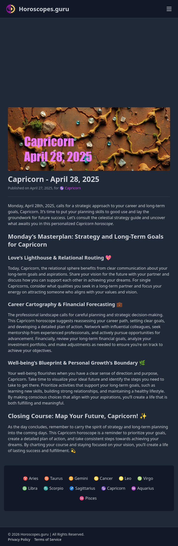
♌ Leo (125, 478)
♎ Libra (30, 488)
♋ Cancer (103, 478)
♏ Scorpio (53, 488)
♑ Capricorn (70, 188)
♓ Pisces (88, 498)
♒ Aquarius (142, 488)
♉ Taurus (53, 478)
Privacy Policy (19, 539)
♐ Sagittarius (82, 488)
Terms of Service (47, 539)
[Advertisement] (89, 56)
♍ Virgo (145, 478)
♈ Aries (30, 478)
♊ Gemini (78, 478)
